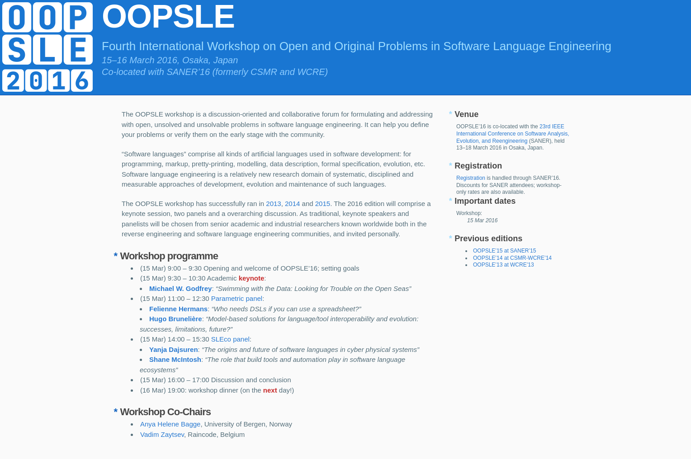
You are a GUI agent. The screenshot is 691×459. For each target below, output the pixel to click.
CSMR (264, 72)
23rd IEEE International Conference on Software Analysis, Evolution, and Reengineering (512, 133)
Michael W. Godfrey (180, 288)
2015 (322, 203)
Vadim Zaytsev (162, 434)
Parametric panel (236, 298)
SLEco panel (230, 339)
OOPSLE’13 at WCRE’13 (503, 265)
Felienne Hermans (178, 309)
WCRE (311, 72)
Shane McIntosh (175, 359)
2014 (292, 203)
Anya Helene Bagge (170, 424)
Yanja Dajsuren (173, 349)
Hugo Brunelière (175, 319)
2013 (273, 203)
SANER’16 (188, 72)
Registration (470, 178)
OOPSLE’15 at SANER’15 (504, 251)
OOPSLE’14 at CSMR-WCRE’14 (512, 258)
